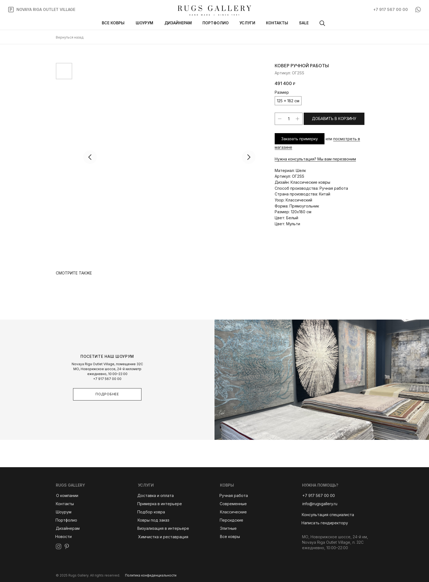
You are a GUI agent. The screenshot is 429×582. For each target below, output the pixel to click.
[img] (214, 10)
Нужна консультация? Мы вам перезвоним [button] (315, 159)
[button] (327, 515)
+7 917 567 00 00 (107, 379)
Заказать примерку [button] (299, 138)
